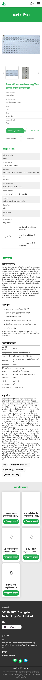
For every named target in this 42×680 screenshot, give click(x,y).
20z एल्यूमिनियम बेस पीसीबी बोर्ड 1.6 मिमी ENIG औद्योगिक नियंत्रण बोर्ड (31, 514)
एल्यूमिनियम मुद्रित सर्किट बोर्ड (13, 470)
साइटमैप (26, 668)
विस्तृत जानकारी (11, 139)
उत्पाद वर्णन (30, 139)
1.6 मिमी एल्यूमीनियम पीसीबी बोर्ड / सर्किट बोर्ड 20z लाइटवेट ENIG (11, 550)
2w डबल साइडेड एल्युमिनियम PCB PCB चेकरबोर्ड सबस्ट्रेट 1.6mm (11, 514)
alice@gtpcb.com (12, 627)
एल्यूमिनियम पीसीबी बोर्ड (19, 465)
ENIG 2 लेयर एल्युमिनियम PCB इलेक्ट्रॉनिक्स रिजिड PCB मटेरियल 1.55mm (11, 586)
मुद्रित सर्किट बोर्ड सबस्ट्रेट (11, 475)
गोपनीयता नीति (17, 668)
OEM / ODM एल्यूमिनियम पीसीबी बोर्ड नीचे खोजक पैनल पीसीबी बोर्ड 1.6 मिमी (31, 550)
